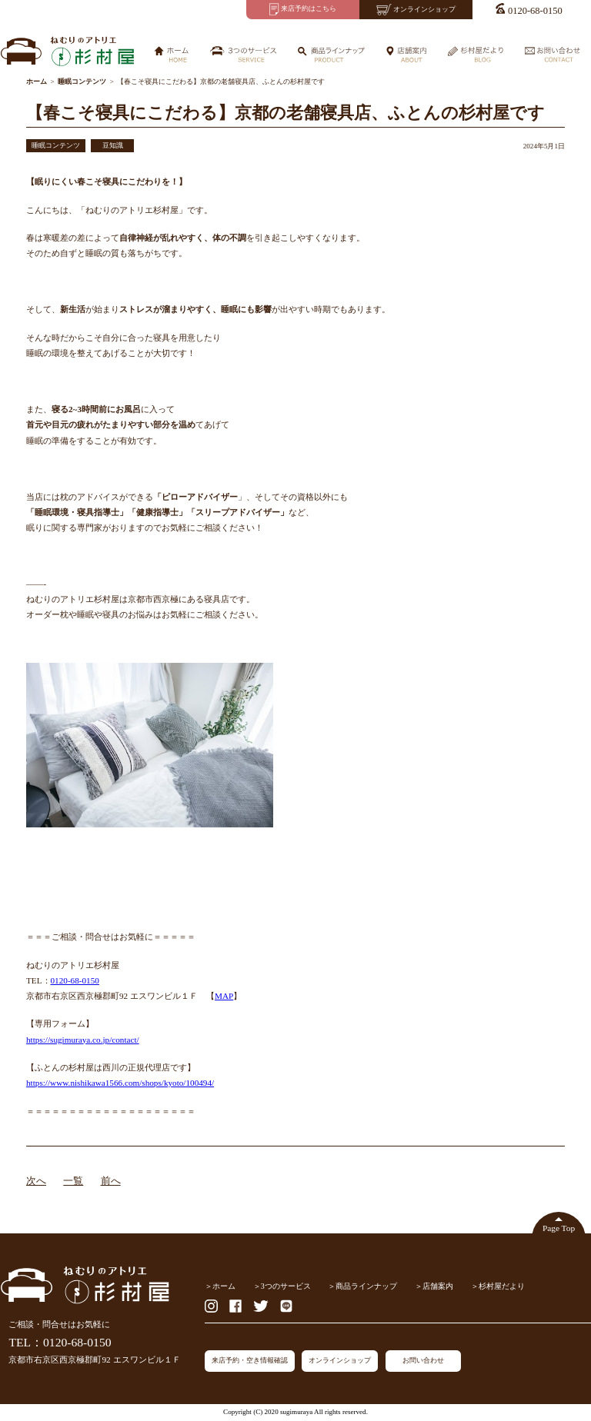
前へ (111, 1181)
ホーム (223, 1286)
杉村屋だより (502, 1286)
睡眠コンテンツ (56, 145)
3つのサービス (286, 1286)
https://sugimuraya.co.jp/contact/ (82, 1039)
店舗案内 (437, 1286)
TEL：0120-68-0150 (59, 1342)
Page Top (559, 1228)
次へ (36, 1181)
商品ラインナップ (366, 1286)
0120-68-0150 (75, 980)
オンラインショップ (340, 1360)
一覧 (73, 1181)
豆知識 (112, 145)
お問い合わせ (423, 1360)
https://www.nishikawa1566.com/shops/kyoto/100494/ (120, 1082)
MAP (224, 995)
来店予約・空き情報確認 (250, 1360)
